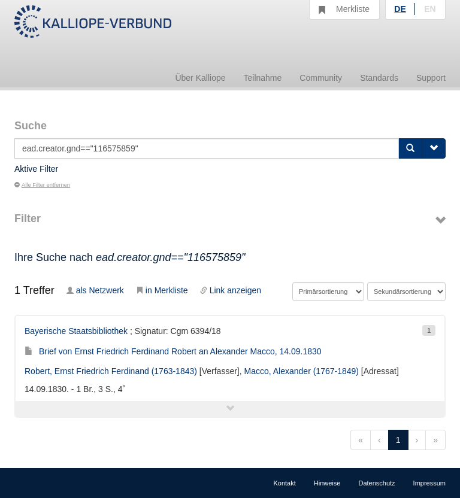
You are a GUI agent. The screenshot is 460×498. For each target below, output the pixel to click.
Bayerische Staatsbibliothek (76, 331)
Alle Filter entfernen (42, 185)
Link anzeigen (230, 290)
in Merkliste (162, 290)
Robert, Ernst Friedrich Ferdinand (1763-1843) (111, 371)
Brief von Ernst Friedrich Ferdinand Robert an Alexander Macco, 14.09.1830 (173, 351)
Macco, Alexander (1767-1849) (301, 371)
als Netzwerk (95, 290)
